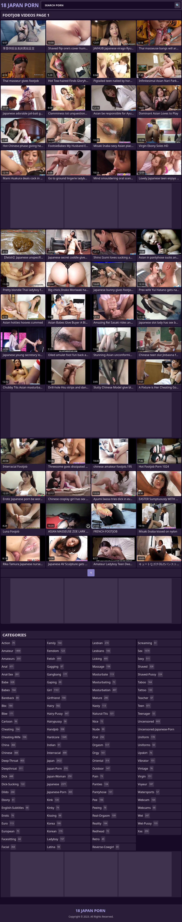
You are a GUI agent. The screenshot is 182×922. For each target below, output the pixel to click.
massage (101, 666)
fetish (54, 658)
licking (100, 658)
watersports (149, 792)
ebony (8, 800)
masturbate (103, 674)
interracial (57, 752)
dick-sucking (13, 784)
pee (98, 800)
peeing (99, 807)
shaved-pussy (150, 674)
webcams (147, 807)
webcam (147, 800)
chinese (10, 752)
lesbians (101, 651)
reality (100, 823)
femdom (56, 651)
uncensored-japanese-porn (156, 730)
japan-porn (58, 768)
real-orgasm (104, 815)
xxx (143, 831)
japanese (57, 784)
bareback (11, 698)
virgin (145, 776)
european (11, 831)
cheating (11, 729)
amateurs (11, 658)
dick (8, 776)
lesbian (100, 643)
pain (98, 776)
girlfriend (56, 698)
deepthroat (13, 768)
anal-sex (11, 674)
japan (55, 760)
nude (98, 729)
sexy (144, 658)
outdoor (101, 768)
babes (9, 690)
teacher (146, 698)
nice (98, 721)
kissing (54, 815)
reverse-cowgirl (105, 847)
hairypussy (57, 721)
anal (8, 666)
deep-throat (13, 760)
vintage (146, 768)
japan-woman (60, 776)
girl (53, 690)
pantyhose (102, 792)
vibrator (147, 760)
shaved (146, 666)
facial (9, 847)
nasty (99, 705)
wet (144, 815)
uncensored (149, 721)
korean (55, 831)
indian (54, 745)
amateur (11, 651)
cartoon (10, 721)
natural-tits (103, 713)
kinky (53, 807)
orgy (99, 752)
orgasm (101, 745)
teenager (147, 713)
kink (53, 800)
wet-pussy (148, 823)
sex (144, 651)
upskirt (145, 752)
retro (98, 839)
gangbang (57, 674)
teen (144, 705)
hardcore (57, 737)
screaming (147, 643)
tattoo (145, 690)
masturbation (104, 690)
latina (54, 847)
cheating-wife (14, 737)
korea (54, 823)
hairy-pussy (58, 713)
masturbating (104, 682)
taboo (145, 682)
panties (100, 784)
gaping (54, 682)
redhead (101, 831)
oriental (101, 760)
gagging (55, 666)
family (54, 643)
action (8, 643)
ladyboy (56, 839)
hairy (54, 705)
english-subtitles (15, 807)
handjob (56, 729)
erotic (8, 815)
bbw (8, 713)
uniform (147, 737)
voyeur (146, 784)
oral (98, 737)
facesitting (12, 839)
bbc (7, 705)
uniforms (147, 745)
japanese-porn (60, 792)
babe (8, 682)
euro (8, 823)
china (9, 745)
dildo (8, 792)
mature (100, 698)
